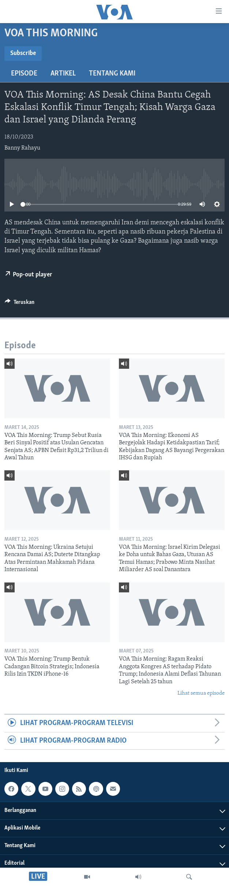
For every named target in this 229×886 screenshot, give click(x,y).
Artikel (63, 73)
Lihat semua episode (201, 693)
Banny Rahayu (22, 148)
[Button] (19, 304)
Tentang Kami (112, 73)
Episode (24, 73)
